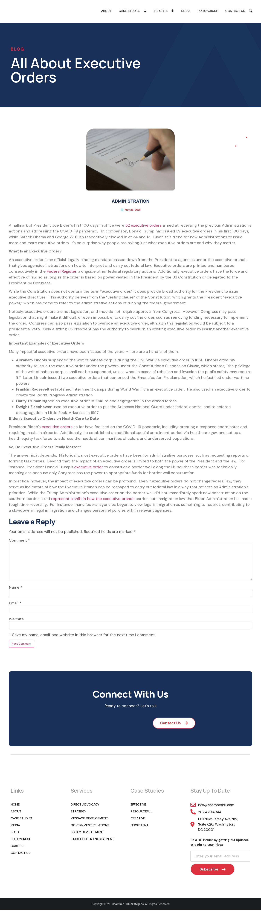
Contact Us (235, 11)
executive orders (57, 426)
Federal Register (61, 271)
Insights (164, 11)
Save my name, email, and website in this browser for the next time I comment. (84, 635)
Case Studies (133, 11)
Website (16, 619)
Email (15, 603)
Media (185, 11)
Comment (19, 540)
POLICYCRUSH (208, 11)
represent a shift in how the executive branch (93, 498)
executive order (88, 467)
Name (15, 587)
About (106, 11)
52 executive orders (143, 225)
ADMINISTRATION (130, 201)
